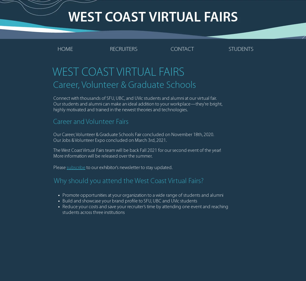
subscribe (76, 167)
